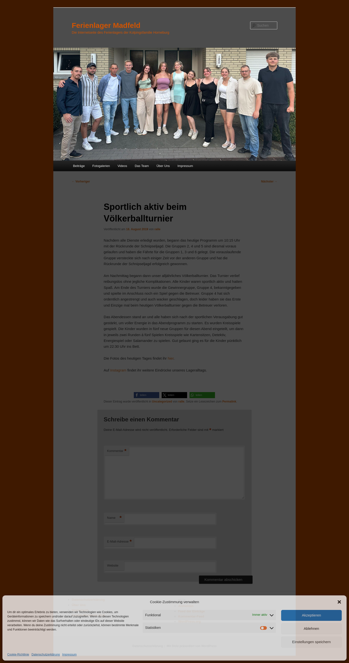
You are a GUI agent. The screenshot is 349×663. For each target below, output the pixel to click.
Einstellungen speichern (311, 642)
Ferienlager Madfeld (106, 25)
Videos (122, 166)
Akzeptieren (311, 615)
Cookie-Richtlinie (18, 654)
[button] (339, 602)
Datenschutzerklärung (46, 654)
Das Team (142, 166)
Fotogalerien (101, 166)
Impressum (69, 654)
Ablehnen (311, 628)
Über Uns (163, 166)
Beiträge (79, 166)
